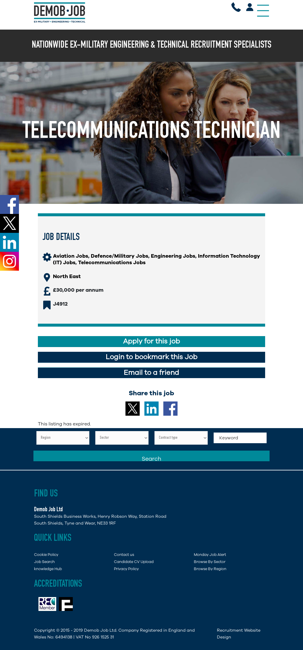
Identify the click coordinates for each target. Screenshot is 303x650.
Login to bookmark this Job (151, 357)
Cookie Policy (46, 554)
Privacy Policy (126, 568)
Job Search (44, 561)
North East (67, 276)
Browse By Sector (209, 561)
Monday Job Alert (210, 554)
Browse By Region (210, 568)
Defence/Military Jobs (119, 255)
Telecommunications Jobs (112, 262)
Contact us (124, 554)
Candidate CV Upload (134, 561)
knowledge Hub (48, 568)
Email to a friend (151, 372)
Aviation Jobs (70, 255)
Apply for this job (151, 341)
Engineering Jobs (173, 255)
